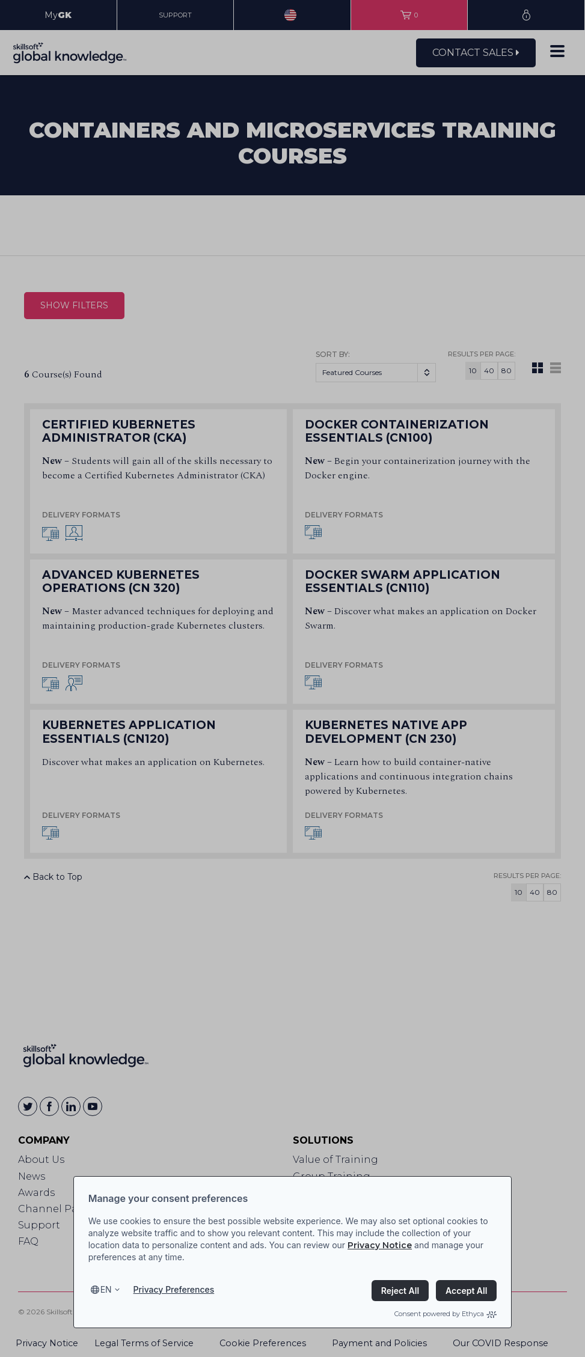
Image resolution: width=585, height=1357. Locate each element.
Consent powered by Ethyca (445, 1314)
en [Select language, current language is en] (106, 1289)
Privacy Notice (380, 1245)
